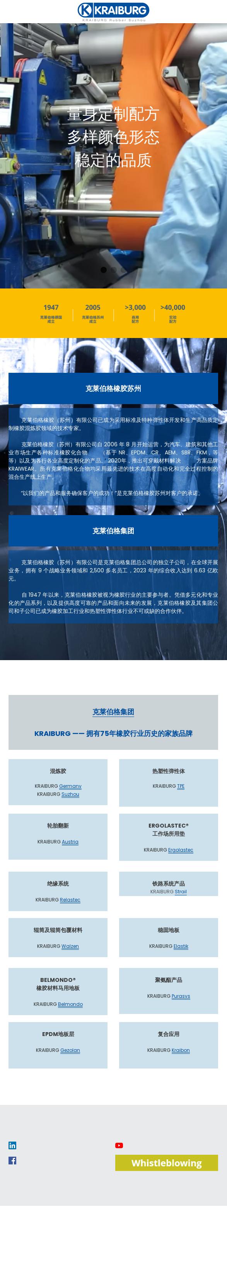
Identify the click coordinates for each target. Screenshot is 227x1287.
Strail (181, 891)
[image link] (12, 1145)
